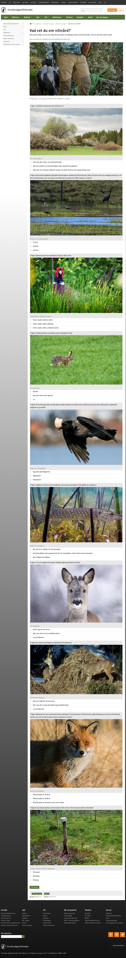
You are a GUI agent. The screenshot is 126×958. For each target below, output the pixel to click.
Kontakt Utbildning (8, 35)
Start (6, 17)
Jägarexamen (7, 32)
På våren (36, 880)
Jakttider (25, 2)
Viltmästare (6, 41)
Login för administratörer (118, 945)
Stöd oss (16, 17)
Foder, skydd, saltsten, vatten (43, 320)
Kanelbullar (37, 480)
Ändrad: (46, 897)
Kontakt (80, 17)
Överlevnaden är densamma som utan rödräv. (48, 802)
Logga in (121, 10)
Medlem (69, 17)
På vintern (36, 872)
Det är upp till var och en (41, 629)
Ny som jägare (102, 17)
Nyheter (28, 17)
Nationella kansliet (6, 918)
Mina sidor (16, 2)
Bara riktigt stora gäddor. (41, 557)
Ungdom (24, 923)
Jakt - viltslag (25, 920)
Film (4, 29)
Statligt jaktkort (26, 915)
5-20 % (35, 242)
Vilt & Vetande (46, 913)
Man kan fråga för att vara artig (43, 701)
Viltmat (63, 2)
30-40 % (35, 246)
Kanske (35, 391)
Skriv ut (47, 893)
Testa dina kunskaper (48, 23)
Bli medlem (112, 10)
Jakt (38, 17)
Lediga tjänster (73, 2)
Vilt (47, 17)
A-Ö (10, 2)
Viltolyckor (46, 918)
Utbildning (57, 17)
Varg (99, 2)
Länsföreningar (44, 2)
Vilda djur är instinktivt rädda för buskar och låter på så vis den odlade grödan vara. (61, 170)
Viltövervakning (47, 920)
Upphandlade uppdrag (70, 923)
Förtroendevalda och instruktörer (114, 923)
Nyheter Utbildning (8, 38)
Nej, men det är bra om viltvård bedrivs (46, 633)
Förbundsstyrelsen (6, 915)
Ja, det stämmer (38, 637)
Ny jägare (83, 2)
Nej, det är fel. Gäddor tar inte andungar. (47, 549)
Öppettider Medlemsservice (8, 913)
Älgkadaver (37, 476)
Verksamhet (55, 2)
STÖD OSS (4, 2)
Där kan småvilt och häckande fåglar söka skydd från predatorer (55, 166)
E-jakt (4, 26)
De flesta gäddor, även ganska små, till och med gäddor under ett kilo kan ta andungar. (63, 553)
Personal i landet (5, 920)
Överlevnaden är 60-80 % (41, 798)
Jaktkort (33, 2)
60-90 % (35, 250)
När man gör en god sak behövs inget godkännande (50, 705)
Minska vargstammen (69, 913)
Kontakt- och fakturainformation (9, 925)
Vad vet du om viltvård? (74, 23)
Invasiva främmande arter (70, 918)
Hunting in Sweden (27, 925)
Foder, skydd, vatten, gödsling (43, 324)
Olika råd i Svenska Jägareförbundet (10, 923)
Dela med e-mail (36, 893)
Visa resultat (34, 887)
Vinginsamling (47, 923)
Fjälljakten (92, 2)
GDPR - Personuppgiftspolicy (71, 920)
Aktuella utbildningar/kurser (11, 23)
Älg (105, 2)
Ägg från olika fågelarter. (41, 472)
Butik (90, 17)
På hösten (36, 876)
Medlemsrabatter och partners (93, 923)
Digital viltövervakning (49, 925)
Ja (33, 399)
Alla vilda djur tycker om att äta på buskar (47, 162)
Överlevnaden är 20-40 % (41, 794)
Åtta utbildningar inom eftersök (11, 44)
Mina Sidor (88, 913)
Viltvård (45, 915)
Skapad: (32, 897)
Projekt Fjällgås (68, 915)
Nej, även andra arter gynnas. (43, 395)
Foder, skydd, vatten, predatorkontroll (46, 328)
